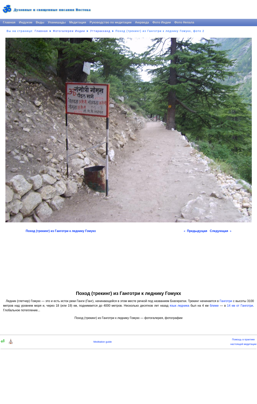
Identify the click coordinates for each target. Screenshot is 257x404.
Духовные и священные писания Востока (52, 10)
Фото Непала (184, 22)
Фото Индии (161, 22)
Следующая (220, 231)
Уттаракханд (100, 31)
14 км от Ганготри (240, 305)
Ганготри (226, 301)
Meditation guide (102, 341)
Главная (9, 22)
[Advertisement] (128, 260)
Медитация (77, 22)
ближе (214, 305)
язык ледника (179, 305)
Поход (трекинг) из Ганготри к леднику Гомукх (61, 231)
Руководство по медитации (110, 22)
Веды (40, 22)
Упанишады (57, 22)
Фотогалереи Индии (69, 31)
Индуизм (25, 22)
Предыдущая (195, 231)
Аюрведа (142, 22)
